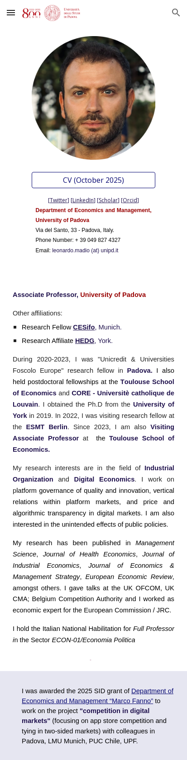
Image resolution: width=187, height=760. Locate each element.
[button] (11, 12)
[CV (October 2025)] (93, 180)
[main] (93, 224)
